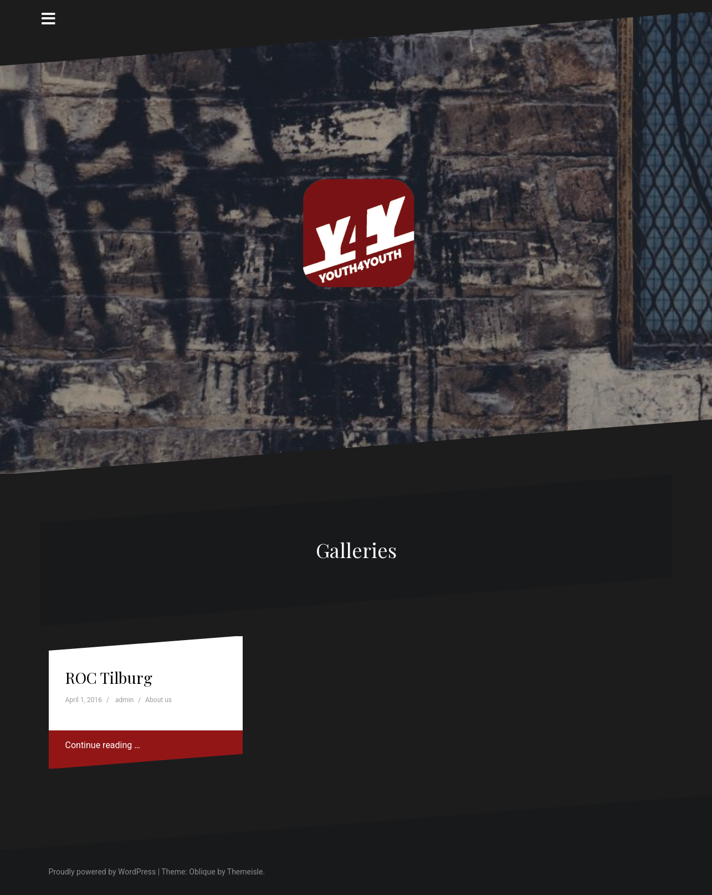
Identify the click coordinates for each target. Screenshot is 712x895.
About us (158, 700)
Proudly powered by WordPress (102, 871)
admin (124, 700)
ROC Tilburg (108, 677)
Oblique (202, 871)
